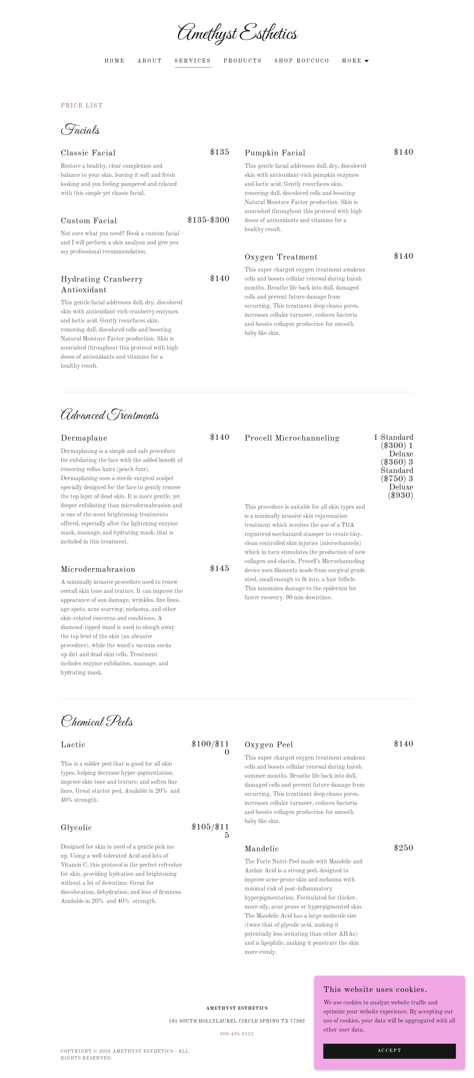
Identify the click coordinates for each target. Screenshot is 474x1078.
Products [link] (242, 61)
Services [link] (192, 61)
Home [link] (114, 61)
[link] (237, 37)
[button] (356, 61)
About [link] (149, 61)
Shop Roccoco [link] (302, 61)
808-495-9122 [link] (237, 1034)
